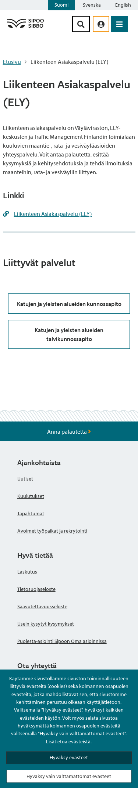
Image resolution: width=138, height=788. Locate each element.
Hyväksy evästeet (69, 757)
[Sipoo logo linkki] (25, 27)
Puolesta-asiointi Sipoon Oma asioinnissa (62, 641)
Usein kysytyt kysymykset (45, 623)
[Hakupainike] (81, 24)
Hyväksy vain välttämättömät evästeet (68, 776)
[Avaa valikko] (119, 24)
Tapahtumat (30, 513)
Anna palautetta (69, 431)
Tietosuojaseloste (36, 589)
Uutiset (25, 478)
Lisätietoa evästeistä (68, 741)
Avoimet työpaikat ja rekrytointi (52, 530)
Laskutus (27, 571)
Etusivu (12, 61)
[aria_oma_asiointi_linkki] (101, 24)
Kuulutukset (30, 496)
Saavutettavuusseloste (42, 606)
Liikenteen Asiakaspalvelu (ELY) (53, 213)
